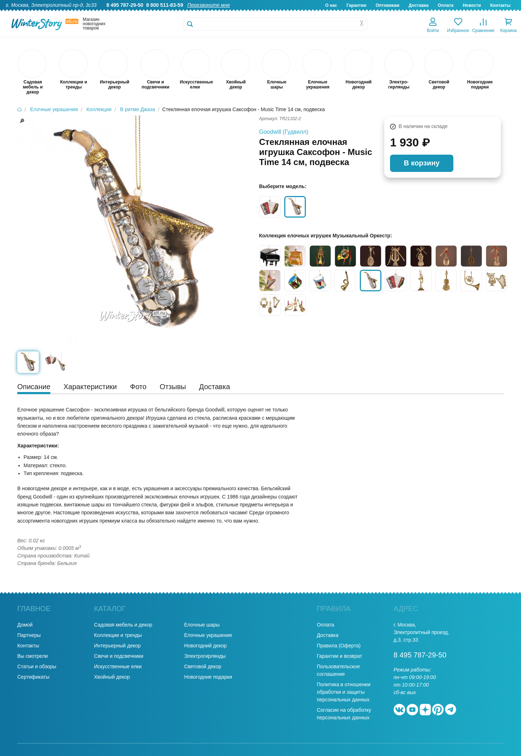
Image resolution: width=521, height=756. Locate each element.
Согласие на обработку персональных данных (344, 713)
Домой (25, 625)
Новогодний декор (205, 645)
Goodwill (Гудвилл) (283, 132)
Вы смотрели (32, 656)
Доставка (419, 5)
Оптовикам (387, 5)
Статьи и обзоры (36, 666)
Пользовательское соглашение (338, 670)
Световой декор (202, 666)
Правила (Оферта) (339, 645)
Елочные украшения (208, 635)
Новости (472, 5)
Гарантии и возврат (339, 656)
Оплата (445, 5)
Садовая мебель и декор (123, 625)
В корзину (421, 163)
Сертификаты (33, 677)
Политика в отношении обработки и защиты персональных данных (343, 692)
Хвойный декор (112, 677)
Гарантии (356, 5)
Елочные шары (202, 625)
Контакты (500, 5)
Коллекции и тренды (118, 635)
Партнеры (29, 635)
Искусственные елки (117, 666)
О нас (331, 5)
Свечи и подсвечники (118, 656)
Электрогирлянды (205, 656)
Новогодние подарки (208, 677)
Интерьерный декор (117, 645)
